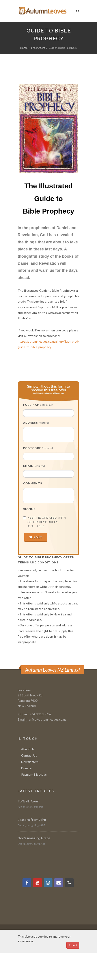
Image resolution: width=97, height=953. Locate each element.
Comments (32, 483)
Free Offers (38, 47)
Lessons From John (32, 820)
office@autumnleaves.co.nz (47, 719)
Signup (29, 509)
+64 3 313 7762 (40, 714)
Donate (26, 768)
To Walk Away (28, 801)
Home (24, 47)
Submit (35, 537)
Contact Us (29, 755)
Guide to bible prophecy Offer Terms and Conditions (46, 560)
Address (30, 422)
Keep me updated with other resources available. (44, 522)
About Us (27, 749)
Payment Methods (34, 774)
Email (28, 466)
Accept (73, 945)
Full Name (32, 404)
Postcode (32, 448)
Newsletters (30, 762)
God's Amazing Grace (34, 838)
